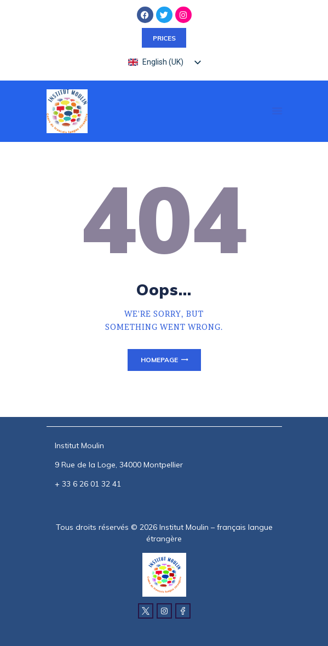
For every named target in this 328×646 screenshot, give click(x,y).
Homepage (159, 360)
